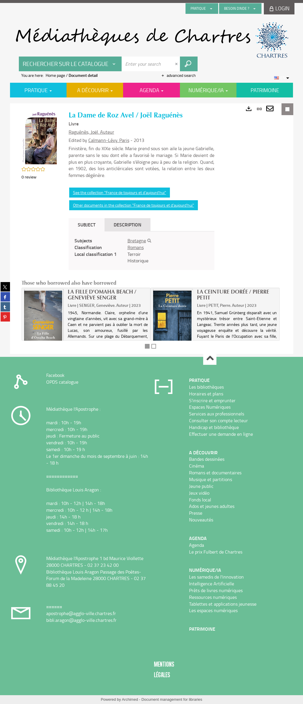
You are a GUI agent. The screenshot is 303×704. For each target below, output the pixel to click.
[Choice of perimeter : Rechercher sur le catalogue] (70, 64)
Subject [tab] (86, 224)
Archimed (130, 699)
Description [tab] (127, 224)
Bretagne (137, 240)
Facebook (55, 375)
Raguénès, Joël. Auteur (91, 132)
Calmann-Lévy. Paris (108, 140)
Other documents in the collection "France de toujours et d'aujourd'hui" (133, 205)
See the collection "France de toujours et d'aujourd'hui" (119, 192)
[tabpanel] (141, 250)
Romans (136, 247)
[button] (39, 137)
